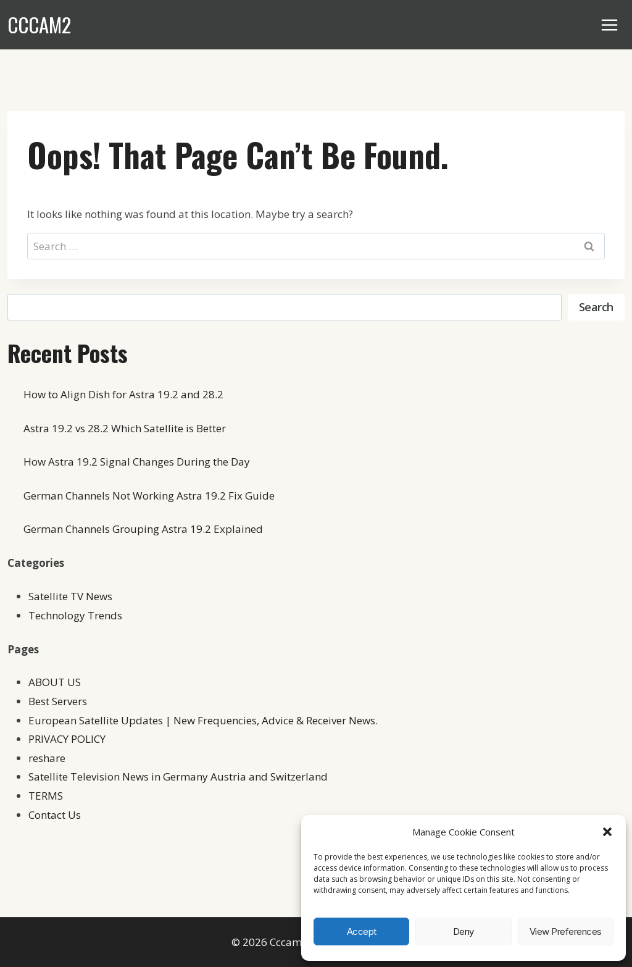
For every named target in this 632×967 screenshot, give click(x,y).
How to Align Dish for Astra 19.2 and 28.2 (123, 394)
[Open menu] (610, 25)
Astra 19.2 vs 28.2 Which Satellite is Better (124, 428)
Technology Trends (75, 615)
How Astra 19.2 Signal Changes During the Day (136, 461)
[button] (607, 832)
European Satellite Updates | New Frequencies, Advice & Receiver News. (203, 720)
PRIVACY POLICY (67, 739)
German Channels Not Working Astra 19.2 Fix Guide (149, 495)
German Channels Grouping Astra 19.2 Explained (143, 529)
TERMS (45, 796)
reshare (46, 758)
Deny (463, 931)
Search (596, 306)
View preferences (566, 931)
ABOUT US (54, 682)
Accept (361, 931)
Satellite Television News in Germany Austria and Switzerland (178, 776)
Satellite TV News (70, 596)
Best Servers (57, 701)
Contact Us (54, 815)
